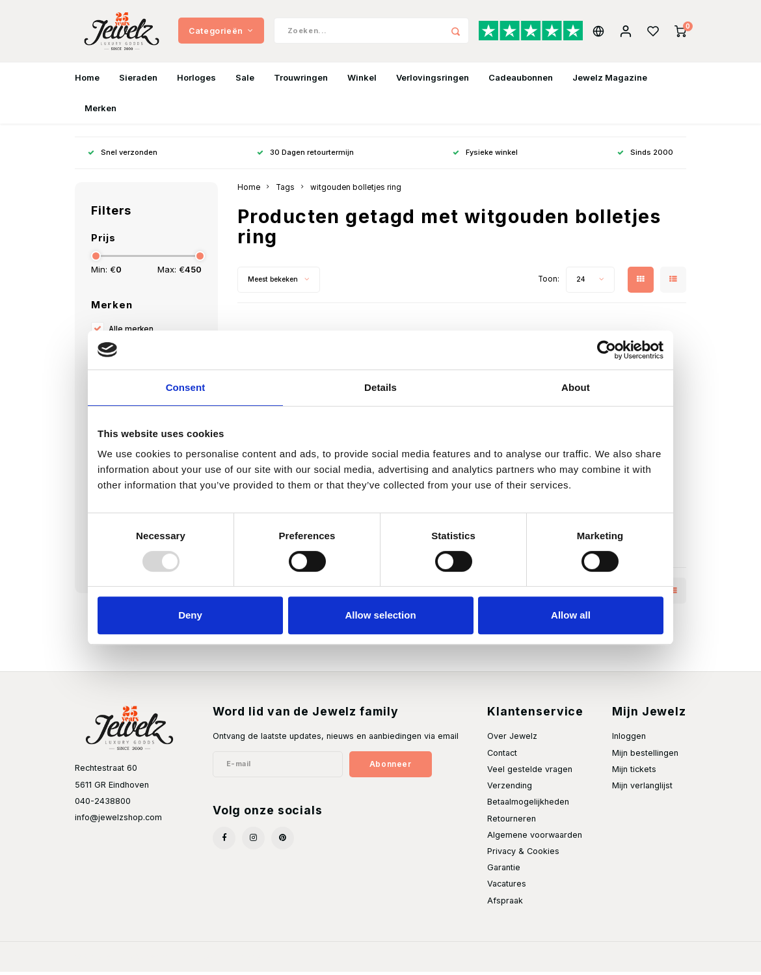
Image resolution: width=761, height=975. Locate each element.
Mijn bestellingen (645, 756)
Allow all (571, 615)
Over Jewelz (512, 740)
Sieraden (138, 80)
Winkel (362, 80)
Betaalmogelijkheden (528, 805)
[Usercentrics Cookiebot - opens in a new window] (606, 350)
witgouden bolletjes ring (355, 190)
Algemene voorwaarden (534, 838)
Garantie (503, 870)
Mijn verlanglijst (642, 789)
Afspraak (505, 904)
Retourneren (511, 822)
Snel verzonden (122, 155)
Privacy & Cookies (523, 854)
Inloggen (629, 740)
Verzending (509, 789)
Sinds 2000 (645, 155)
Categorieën (221, 32)
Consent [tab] (186, 387)
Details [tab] (380, 387)
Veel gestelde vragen (529, 772)
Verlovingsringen (432, 80)
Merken (100, 111)
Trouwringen (301, 80)
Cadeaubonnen (520, 80)
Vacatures (506, 887)
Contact (502, 756)
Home (87, 80)
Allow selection (380, 615)
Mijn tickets (634, 772)
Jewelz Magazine (609, 80)
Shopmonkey (235, 959)
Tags (285, 190)
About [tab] (575, 387)
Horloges (196, 80)
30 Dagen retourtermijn (305, 155)
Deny (190, 615)
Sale (244, 80)
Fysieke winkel (485, 155)
